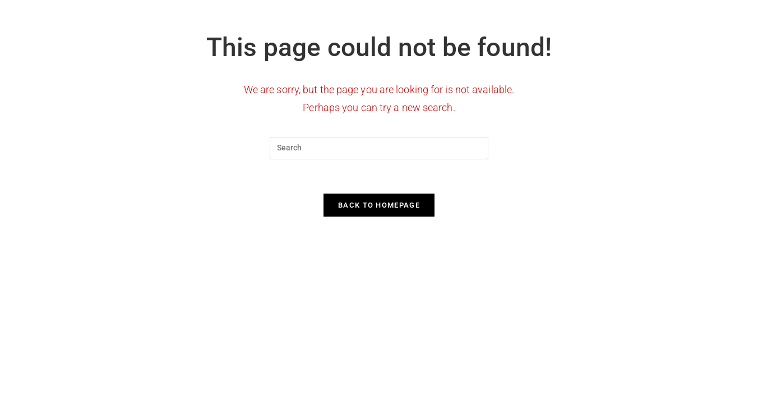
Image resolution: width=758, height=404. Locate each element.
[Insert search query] (379, 148)
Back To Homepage (379, 205)
